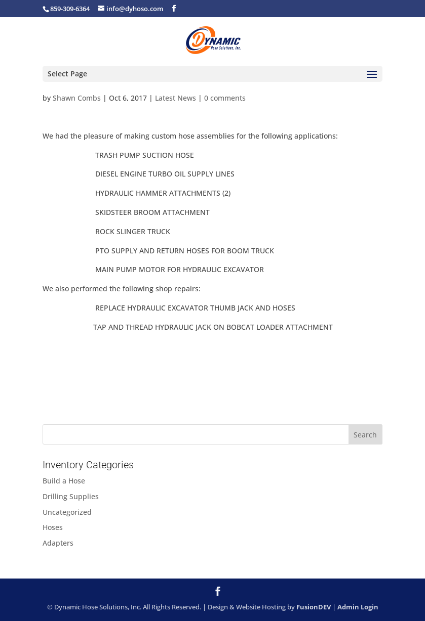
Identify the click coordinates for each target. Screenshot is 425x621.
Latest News (175, 98)
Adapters (58, 543)
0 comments (225, 98)
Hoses (53, 527)
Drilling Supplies (71, 496)
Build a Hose (64, 480)
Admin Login (357, 606)
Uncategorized (67, 512)
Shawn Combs (77, 98)
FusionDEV (313, 606)
